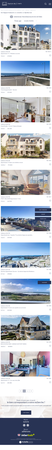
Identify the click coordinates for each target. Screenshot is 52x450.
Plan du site (18, 439)
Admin (27, 439)
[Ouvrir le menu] (50, 4)
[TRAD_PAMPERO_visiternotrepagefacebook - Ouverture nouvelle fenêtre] (24, 425)
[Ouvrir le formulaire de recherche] (45, 4)
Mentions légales (23, 439)
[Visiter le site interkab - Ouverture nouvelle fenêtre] (28, 435)
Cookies (40, 439)
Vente (23, 9)
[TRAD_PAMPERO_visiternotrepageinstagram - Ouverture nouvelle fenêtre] (27, 425)
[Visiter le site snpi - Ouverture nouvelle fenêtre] (19, 435)
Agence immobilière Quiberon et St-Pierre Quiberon (11, 9)
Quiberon (27, 9)
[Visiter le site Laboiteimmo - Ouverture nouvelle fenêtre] (26, 443)
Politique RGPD (35, 439)
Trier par (18, 21)
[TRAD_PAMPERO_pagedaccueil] (12, 5)
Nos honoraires (13, 439)
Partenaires (30, 439)
